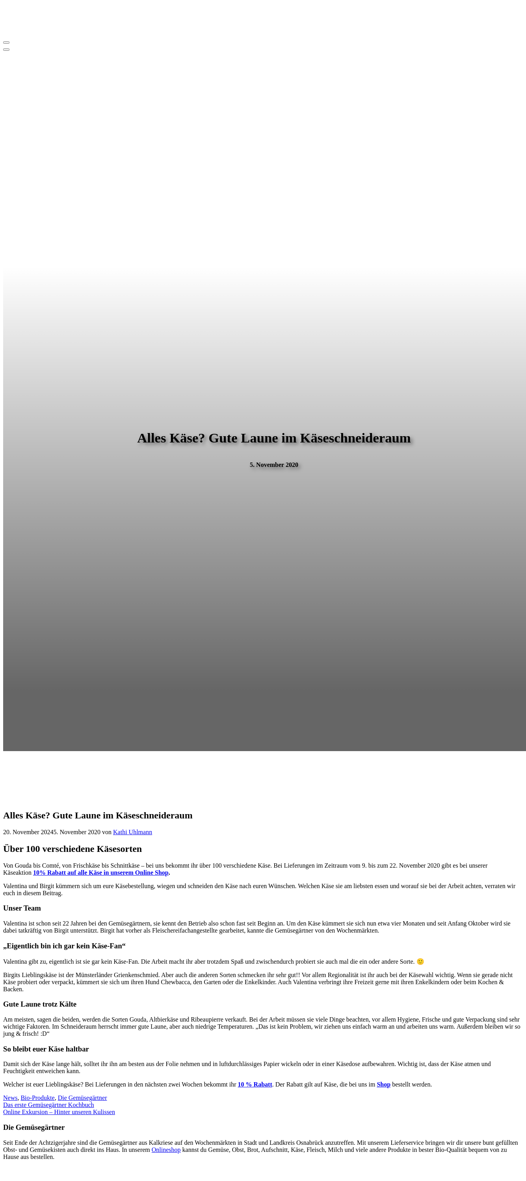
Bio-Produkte (37, 1097)
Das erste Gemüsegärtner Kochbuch (48, 1104)
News (10, 1097)
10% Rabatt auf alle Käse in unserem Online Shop (101, 872)
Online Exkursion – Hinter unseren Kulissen (59, 1112)
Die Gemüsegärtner (82, 1097)
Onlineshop (166, 1149)
